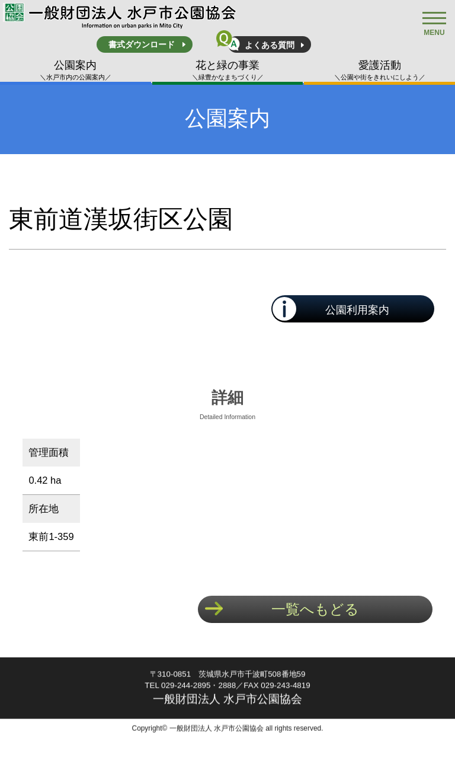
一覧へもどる (315, 609)
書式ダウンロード (141, 44)
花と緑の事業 (227, 70)
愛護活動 (379, 70)
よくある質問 (269, 45)
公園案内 (75, 70)
